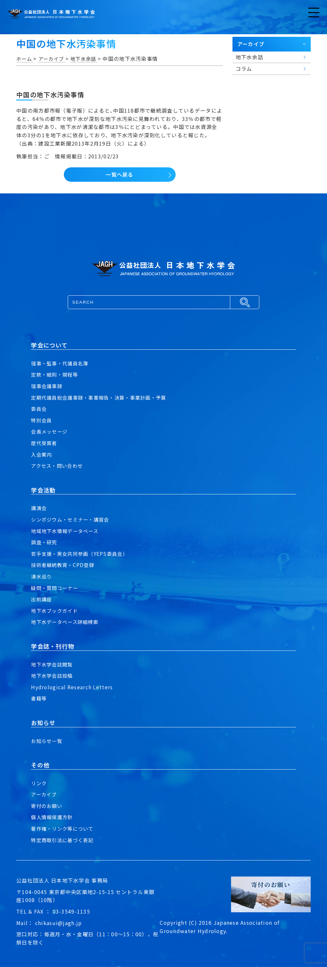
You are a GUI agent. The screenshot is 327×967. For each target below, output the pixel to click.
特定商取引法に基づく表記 (64, 840)
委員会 (39, 408)
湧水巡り (42, 576)
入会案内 (42, 454)
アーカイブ (44, 794)
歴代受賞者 (44, 443)
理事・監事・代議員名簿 (61, 363)
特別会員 (42, 420)
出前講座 (42, 599)
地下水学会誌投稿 (53, 675)
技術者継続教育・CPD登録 (64, 565)
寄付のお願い (47, 806)
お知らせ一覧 (47, 741)
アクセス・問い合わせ (58, 465)
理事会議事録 (47, 386)
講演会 (39, 508)
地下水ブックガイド (56, 610)
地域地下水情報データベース (67, 531)
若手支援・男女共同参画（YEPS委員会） (82, 553)
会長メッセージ (50, 431)
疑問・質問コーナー (56, 588)
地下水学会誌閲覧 (53, 664)
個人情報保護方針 (53, 817)
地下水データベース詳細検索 (67, 622)
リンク (39, 783)
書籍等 (39, 698)
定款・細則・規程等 (56, 374)
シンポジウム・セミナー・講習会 (72, 519)
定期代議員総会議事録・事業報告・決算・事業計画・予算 (102, 397)
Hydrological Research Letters (72, 687)
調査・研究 (44, 542)
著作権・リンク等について (64, 828)
